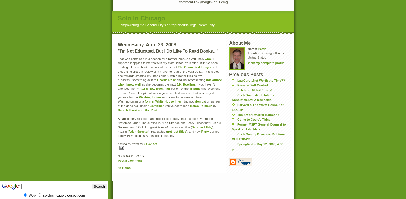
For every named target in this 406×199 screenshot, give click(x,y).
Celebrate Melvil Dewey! (254, 90)
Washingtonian (150, 97)
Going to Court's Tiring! (254, 119)
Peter (262, 48)
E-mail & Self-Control (252, 85)
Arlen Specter (139, 131)
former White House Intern (164, 101)
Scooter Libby (202, 127)
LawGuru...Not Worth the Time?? (261, 80)
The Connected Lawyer (194, 67)
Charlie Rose (166, 80)
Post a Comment (130, 160)
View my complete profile (266, 63)
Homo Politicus (201, 105)
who (208, 58)
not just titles (176, 131)
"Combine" (156, 105)
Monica (199, 101)
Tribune (194, 88)
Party (205, 131)
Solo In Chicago (141, 18)
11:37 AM (150, 143)
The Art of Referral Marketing (258, 114)
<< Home (124, 167)
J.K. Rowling (186, 84)
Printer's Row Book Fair (153, 88)
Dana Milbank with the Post (137, 110)
